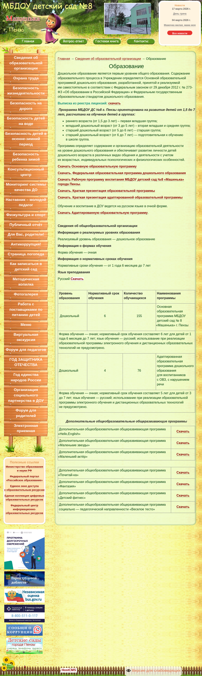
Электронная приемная (26, 428)
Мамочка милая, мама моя (180, 25)
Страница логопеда (26, 254)
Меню (26, 324)
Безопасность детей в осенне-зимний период (25, 138)
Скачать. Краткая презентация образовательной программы (106, 190)
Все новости (179, 33)
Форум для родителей (26, 413)
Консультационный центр (26, 172)
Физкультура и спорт (25, 215)
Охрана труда (26, 78)
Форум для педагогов (26, 349)
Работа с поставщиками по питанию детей (25, 309)
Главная (64, 58)
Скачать (77, 279)
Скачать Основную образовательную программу (97, 166)
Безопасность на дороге (26, 106)
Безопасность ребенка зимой (26, 157)
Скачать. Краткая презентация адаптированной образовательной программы (120, 197)
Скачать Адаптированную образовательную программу (103, 212)
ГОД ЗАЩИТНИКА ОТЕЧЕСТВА (25, 362)
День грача (179, 13)
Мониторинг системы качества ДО (26, 187)
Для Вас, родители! (26, 234)
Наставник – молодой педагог (26, 202)
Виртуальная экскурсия (26, 337)
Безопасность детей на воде (26, 121)
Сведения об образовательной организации (25, 62)
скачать (114, 103)
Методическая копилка (26, 282)
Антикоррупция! (26, 244)
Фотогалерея (26, 294)
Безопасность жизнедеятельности (26, 91)
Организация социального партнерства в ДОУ (26, 395)
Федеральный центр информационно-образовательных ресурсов (24, 509)
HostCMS (69, 670)
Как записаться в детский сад (26, 266)
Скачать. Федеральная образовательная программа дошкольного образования (122, 173)
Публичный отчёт (25, 225)
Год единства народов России (26, 377)
